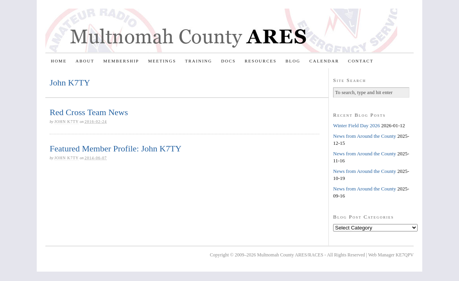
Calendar (324, 61)
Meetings (162, 61)
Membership (121, 61)
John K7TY (66, 121)
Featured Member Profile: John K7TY (115, 148)
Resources (261, 61)
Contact (360, 61)
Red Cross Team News (89, 112)
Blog (292, 61)
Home (58, 61)
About (84, 61)
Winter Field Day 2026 (356, 125)
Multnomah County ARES (221, 30)
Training (198, 61)
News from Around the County (364, 136)
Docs (228, 61)
